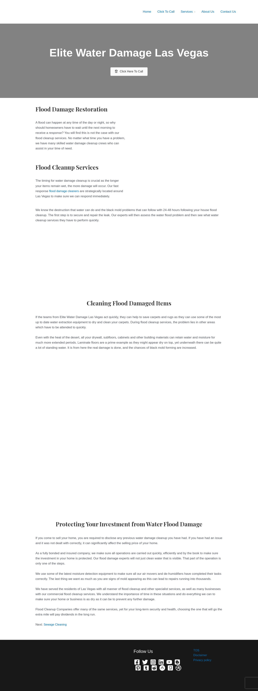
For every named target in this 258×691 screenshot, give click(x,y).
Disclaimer (198, 655)
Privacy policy (200, 661)
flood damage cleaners (65, 191)
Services (187, 11)
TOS (194, 650)
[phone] (162, 668)
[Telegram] (146, 668)
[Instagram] (153, 662)
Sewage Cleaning (56, 624)
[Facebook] (137, 662)
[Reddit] (154, 668)
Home (147, 11)
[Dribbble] (178, 668)
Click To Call (165, 11)
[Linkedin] (161, 662)
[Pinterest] (138, 668)
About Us (207, 11)
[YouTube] (169, 662)
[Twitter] (145, 662)
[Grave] (170, 668)
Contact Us (228, 11)
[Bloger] (177, 662)
